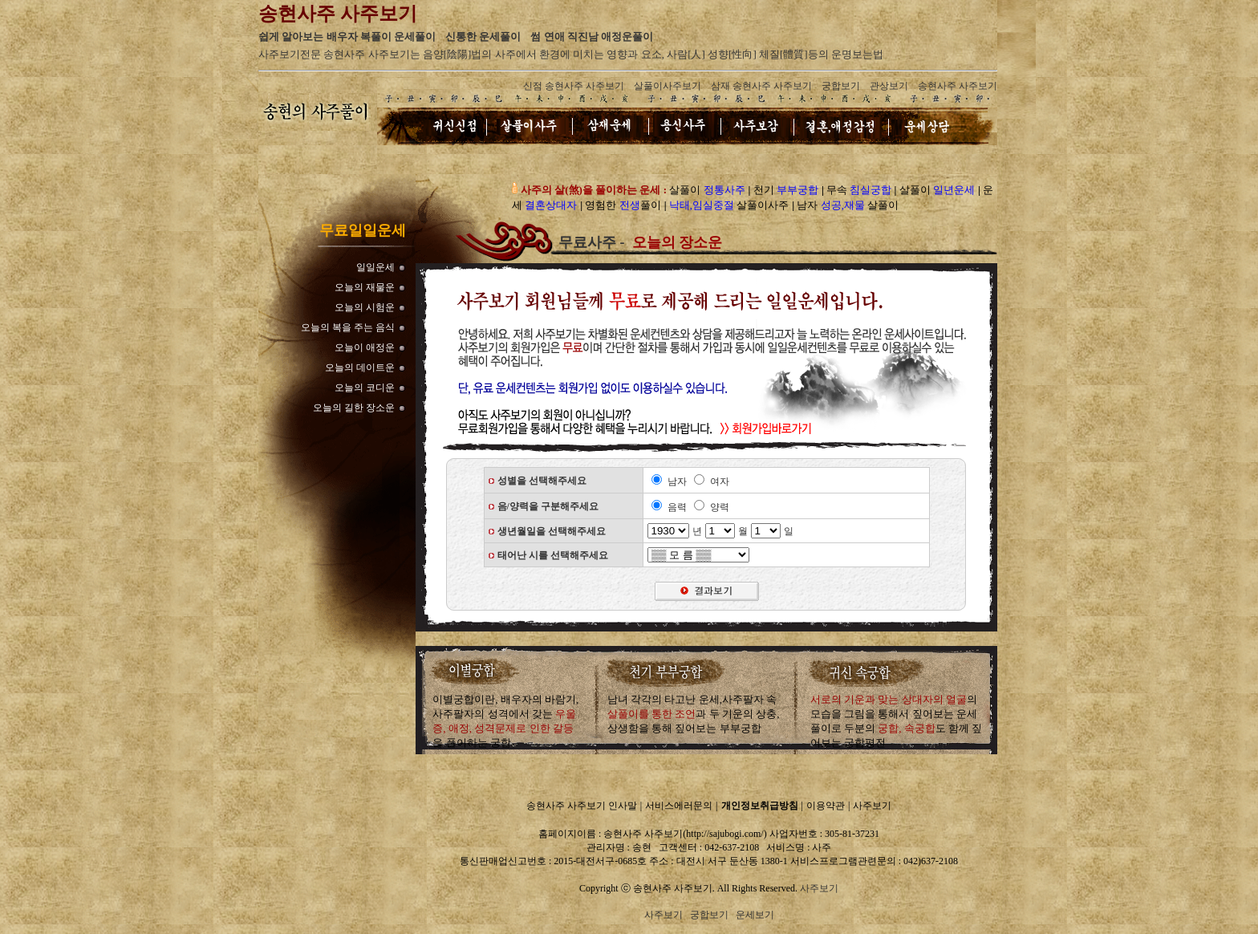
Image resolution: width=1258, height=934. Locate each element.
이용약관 (825, 805)
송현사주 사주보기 (957, 85)
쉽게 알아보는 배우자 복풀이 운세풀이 (347, 36)
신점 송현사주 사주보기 (573, 85)
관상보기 (889, 85)
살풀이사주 (729, 205)
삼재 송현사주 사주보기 (761, 85)
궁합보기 (841, 85)
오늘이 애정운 (365, 347)
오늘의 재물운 (365, 287)
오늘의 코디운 (365, 387)
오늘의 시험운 (365, 307)
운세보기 (755, 914)
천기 (785, 190)
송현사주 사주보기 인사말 (581, 805)
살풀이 (707, 190)
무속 (858, 190)
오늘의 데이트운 (360, 367)
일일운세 (375, 267)
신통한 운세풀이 (483, 36)
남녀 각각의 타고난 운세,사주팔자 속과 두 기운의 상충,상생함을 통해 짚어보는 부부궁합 (693, 713)
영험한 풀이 (622, 205)
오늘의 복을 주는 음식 (348, 327)
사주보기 (872, 805)
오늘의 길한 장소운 (354, 407)
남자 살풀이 (848, 205)
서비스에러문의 (678, 805)
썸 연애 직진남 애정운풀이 (591, 36)
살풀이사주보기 (667, 85)
